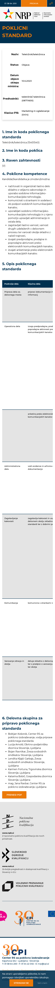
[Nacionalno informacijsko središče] (27, 14)
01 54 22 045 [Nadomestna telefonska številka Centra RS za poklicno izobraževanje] (27, 963)
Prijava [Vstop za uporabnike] (34, 3)
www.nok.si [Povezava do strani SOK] (8, 866)
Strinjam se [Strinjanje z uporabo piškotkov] (21, 983)
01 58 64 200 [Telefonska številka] (10, 3)
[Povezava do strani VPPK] (22, 885)
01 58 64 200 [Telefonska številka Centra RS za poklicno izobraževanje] (10, 963)
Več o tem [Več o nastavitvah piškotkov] (42, 983)
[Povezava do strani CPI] (27, 918)
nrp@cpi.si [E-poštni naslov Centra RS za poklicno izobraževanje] (43, 963)
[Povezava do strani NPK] (18, 820)
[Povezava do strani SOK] (15, 854)
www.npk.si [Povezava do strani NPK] (8, 833)
